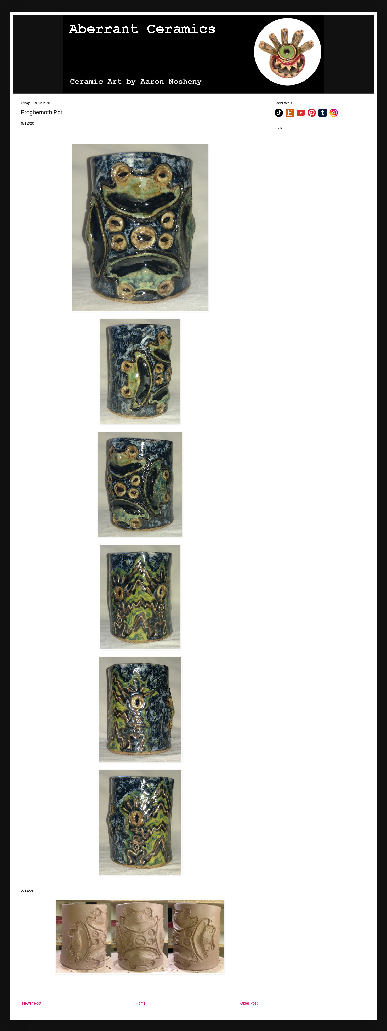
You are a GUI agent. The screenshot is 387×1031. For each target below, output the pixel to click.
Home (140, 1003)
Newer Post (31, 1003)
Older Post (249, 1003)
